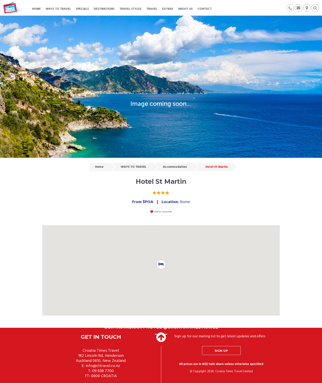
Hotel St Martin (216, 166)
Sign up (221, 351)
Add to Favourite (161, 212)
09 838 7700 (103, 371)
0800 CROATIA (104, 376)
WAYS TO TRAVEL (133, 166)
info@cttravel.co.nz (103, 366)
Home (99, 166)
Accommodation (175, 166)
